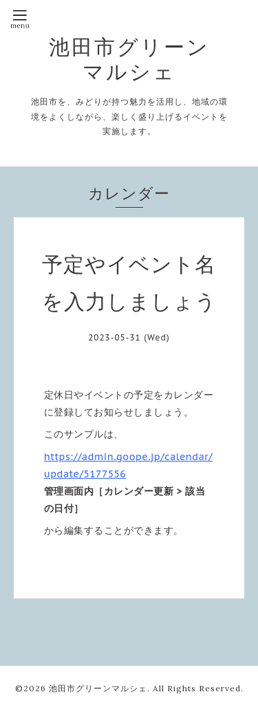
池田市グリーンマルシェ (129, 59)
